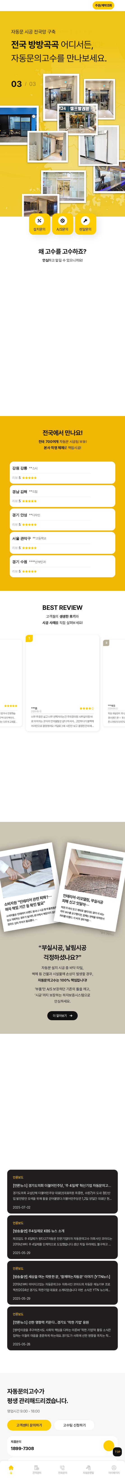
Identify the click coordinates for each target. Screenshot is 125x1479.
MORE (29, 1109)
